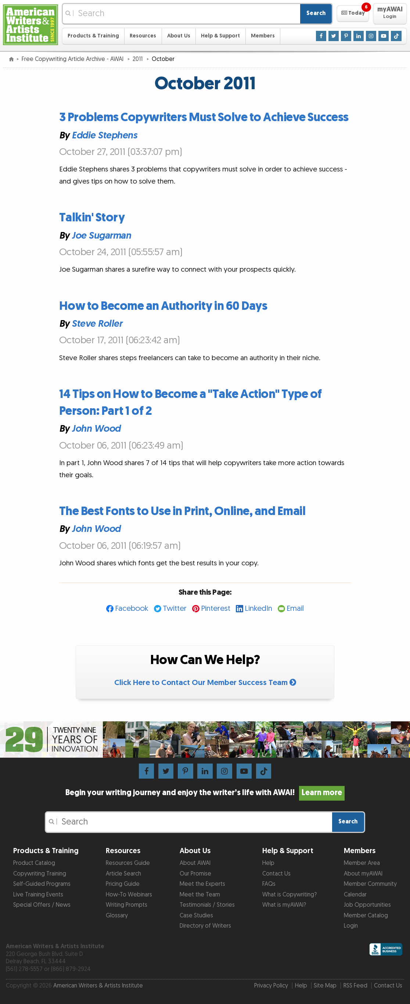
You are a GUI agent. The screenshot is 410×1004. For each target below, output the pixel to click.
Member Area (362, 863)
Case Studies (196, 916)
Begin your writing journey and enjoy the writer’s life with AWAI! (205, 793)
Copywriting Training (39, 874)
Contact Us (276, 874)
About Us (178, 35)
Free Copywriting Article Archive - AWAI (73, 59)
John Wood (96, 429)
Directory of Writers (205, 926)
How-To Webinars (129, 895)
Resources (143, 35)
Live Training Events (38, 895)
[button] (353, 13)
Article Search (123, 874)
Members (263, 35)
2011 (138, 59)
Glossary (117, 916)
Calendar (355, 895)
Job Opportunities (367, 905)
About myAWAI (363, 874)
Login (351, 926)
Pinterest (215, 608)
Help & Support (220, 35)
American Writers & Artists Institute (98, 986)
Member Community (370, 884)
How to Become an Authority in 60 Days (163, 306)
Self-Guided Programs (42, 884)
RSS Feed (355, 986)
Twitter (175, 608)
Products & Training (93, 35)
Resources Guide (128, 863)
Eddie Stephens (104, 135)
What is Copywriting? (289, 895)
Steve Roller (97, 324)
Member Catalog (366, 916)
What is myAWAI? (284, 905)
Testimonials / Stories (207, 905)
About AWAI (195, 863)
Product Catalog (34, 863)
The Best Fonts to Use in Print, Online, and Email (182, 511)
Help (268, 863)
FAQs (269, 884)
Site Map (325, 986)
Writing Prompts (126, 905)
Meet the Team (200, 895)
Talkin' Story (92, 218)
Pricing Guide (123, 884)
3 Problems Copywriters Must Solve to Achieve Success (204, 118)
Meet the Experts (202, 884)
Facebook (131, 608)
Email (295, 608)
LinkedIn (258, 608)
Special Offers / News (42, 905)
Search (316, 13)
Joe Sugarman (101, 235)
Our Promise (195, 874)
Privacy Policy (271, 986)
